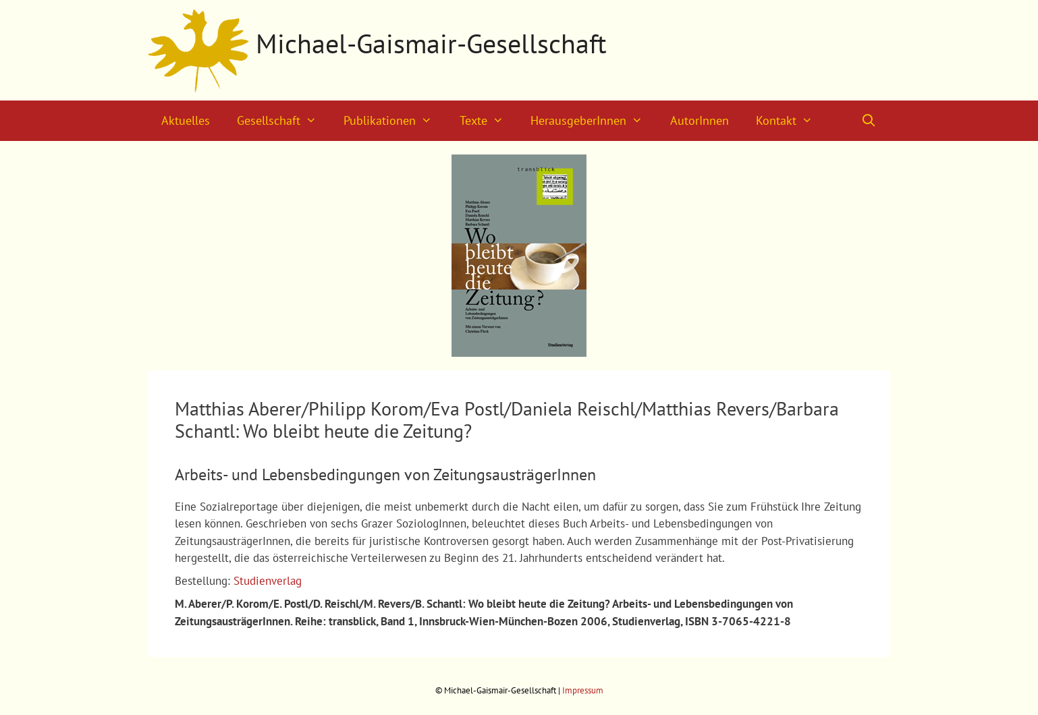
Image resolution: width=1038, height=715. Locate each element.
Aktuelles (185, 120)
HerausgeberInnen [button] (593, 121)
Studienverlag (268, 580)
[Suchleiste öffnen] (869, 121)
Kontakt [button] (791, 121)
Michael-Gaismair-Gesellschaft (431, 43)
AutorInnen (699, 120)
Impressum (582, 690)
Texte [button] (488, 121)
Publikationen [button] (394, 121)
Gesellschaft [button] (283, 121)
